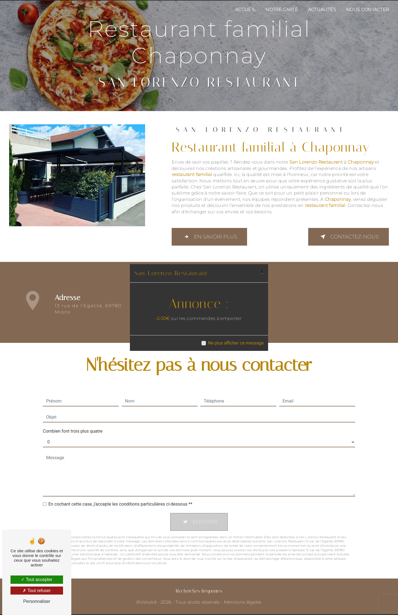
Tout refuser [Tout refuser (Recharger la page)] (37, 590)
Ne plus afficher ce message (236, 343)
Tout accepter (36, 579)
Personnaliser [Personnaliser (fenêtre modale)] (36, 601)
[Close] (262, 272)
